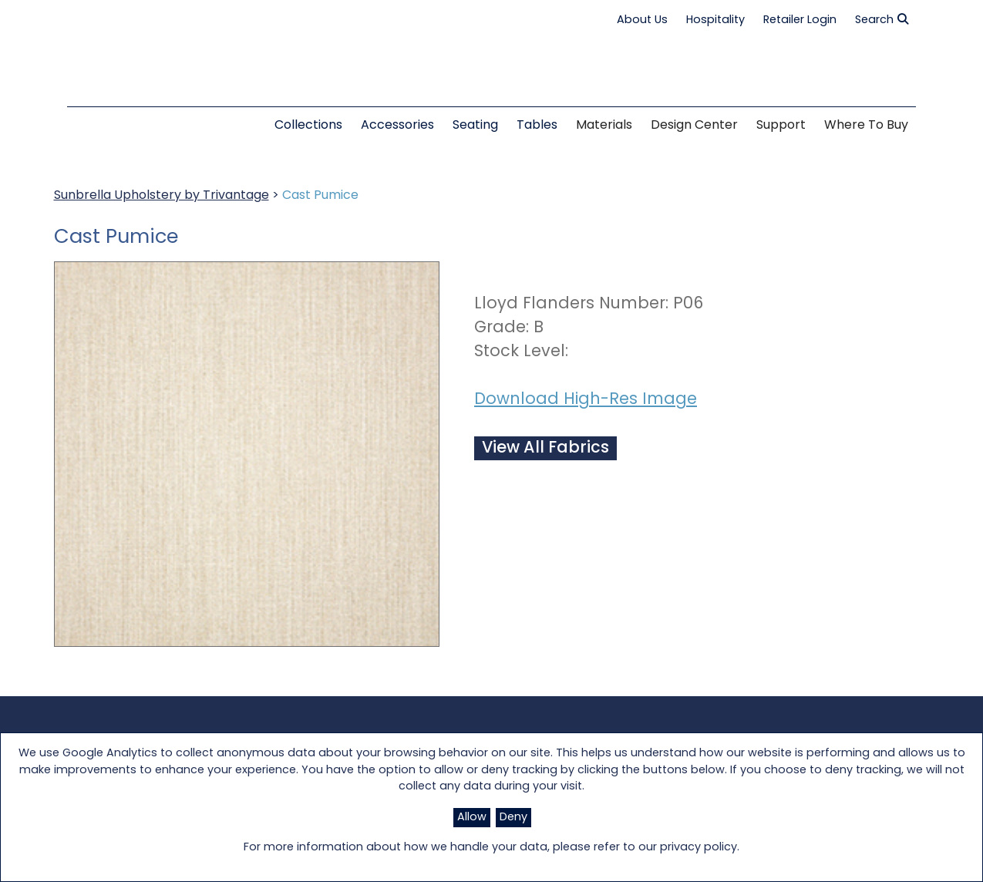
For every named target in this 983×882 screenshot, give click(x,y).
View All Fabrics (545, 448)
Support (781, 126)
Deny (513, 817)
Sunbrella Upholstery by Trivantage (161, 196)
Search (881, 20)
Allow (471, 817)
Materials (604, 126)
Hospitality (715, 20)
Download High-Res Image (585, 400)
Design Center (694, 126)
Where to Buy (866, 126)
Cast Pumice (320, 196)
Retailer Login (800, 20)
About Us (642, 20)
